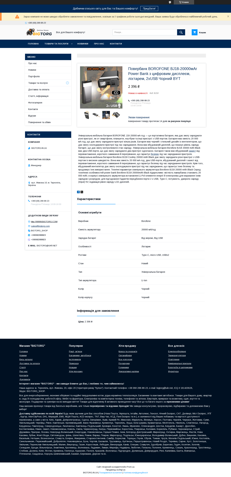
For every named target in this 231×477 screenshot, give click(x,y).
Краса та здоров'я (128, 351)
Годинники (124, 367)
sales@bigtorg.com (40, 226)
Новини (32, 70)
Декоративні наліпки (129, 371)
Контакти (116, 44)
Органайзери (125, 355)
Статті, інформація (38, 96)
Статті (22, 367)
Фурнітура (173, 371)
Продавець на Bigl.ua (115, 470)
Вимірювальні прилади (179, 363)
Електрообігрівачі (177, 351)
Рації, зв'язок (75, 351)
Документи (24, 379)
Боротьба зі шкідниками (180, 367)
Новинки (82, 44)
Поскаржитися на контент (110, 473)
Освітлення (173, 359)
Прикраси (74, 363)
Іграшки (73, 367)
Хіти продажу (76, 371)
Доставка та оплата (38, 89)
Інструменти (75, 359)
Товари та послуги (56, 44)
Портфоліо (34, 76)
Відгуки (32, 115)
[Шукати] (181, 32)
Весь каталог (26, 359)
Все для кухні (125, 359)
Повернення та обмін (39, 122)
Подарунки (124, 363)
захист (192, 151)
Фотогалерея (35, 102)
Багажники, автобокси (80, 355)
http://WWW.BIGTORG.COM (44, 221)
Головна (33, 44)
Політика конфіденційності (136, 473)
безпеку (155, 154)
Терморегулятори (177, 355)
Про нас (99, 44)
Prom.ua (130, 467)
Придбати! (149, 8)
